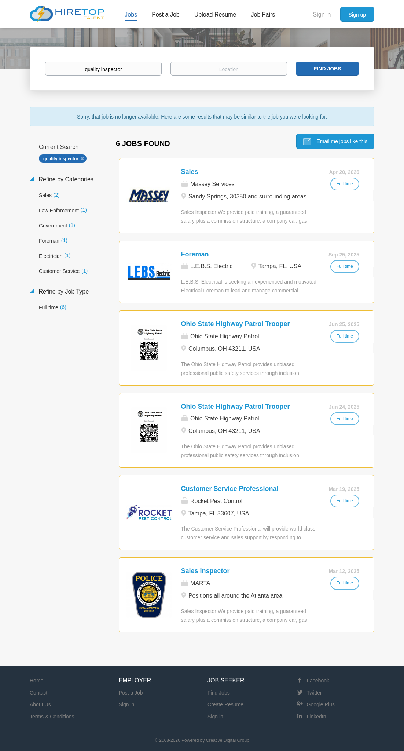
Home (36, 680)
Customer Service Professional (230, 488)
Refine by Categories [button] (65, 179)
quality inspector (60, 158)
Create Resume (225, 704)
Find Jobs (327, 69)
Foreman (195, 254)
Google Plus (321, 704)
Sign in (322, 14)
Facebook (318, 680)
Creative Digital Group (227, 740)
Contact (38, 693)
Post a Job (131, 693)
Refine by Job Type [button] (63, 291)
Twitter (314, 693)
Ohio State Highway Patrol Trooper (235, 324)
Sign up (357, 15)
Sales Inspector (205, 571)
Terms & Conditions (52, 716)
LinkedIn (316, 716)
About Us (40, 704)
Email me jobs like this (341, 141)
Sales (189, 171)
